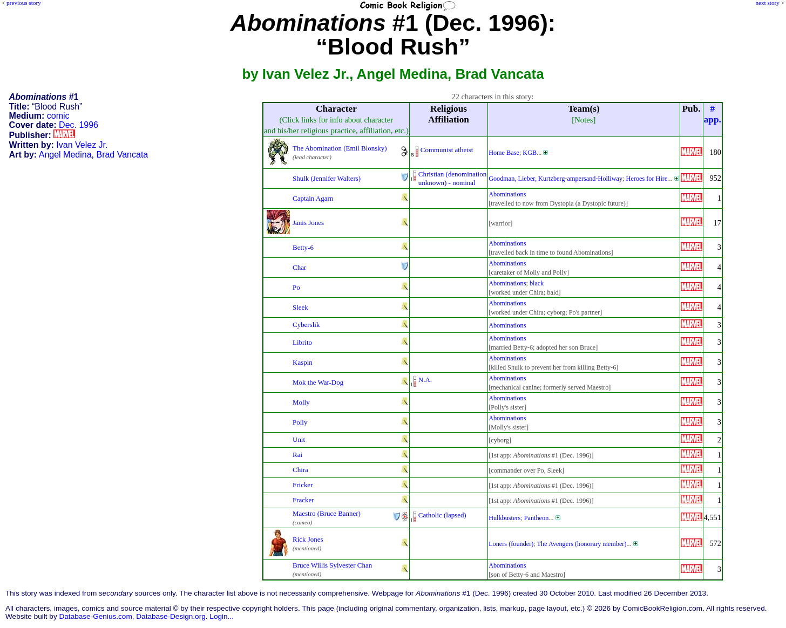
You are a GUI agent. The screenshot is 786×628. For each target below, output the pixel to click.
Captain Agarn (313, 198)
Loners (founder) (511, 544)
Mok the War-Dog (318, 382)
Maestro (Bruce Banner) (327, 513)
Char (299, 267)
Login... (221, 616)
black (537, 283)
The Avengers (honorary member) (582, 544)
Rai (297, 454)
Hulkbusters (504, 518)
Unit (299, 439)
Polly (300, 422)
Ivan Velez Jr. (81, 144)
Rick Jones (308, 539)
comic (58, 115)
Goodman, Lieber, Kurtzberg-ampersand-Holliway (555, 178)
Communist (437, 150)
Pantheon (536, 518)
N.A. (425, 380)
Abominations (507, 194)
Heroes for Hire (647, 178)
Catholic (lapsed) (442, 515)
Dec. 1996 (78, 124)
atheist (464, 150)
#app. (712, 114)
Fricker (303, 485)
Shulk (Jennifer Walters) (327, 178)
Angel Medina (65, 154)
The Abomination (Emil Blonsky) (340, 148)
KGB (530, 152)
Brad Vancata (122, 154)
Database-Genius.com (95, 616)
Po (296, 287)
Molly (301, 402)
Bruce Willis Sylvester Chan (332, 565)
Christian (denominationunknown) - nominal (452, 178)
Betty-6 (303, 247)
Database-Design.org (170, 616)
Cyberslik (306, 324)
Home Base (504, 152)
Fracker (303, 500)
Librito (302, 342)
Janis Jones (308, 223)
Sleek (300, 307)
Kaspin (303, 362)
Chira (300, 470)
